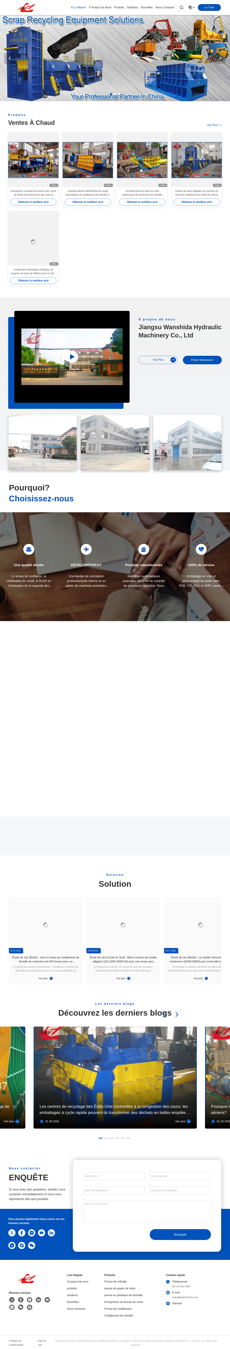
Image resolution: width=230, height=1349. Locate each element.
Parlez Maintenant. (202, 360)
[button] (111, 94)
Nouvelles (73, 1302)
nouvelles (147, 7)
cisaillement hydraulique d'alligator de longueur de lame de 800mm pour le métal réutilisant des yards (33, 271)
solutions (132, 7)
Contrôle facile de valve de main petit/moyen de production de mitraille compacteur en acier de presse (142, 193)
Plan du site (42, 1342)
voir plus (214, 125)
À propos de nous (100, 7)
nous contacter (164, 7)
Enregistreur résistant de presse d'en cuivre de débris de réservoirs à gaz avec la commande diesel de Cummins (33, 193)
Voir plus (45, 978)
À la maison (78, 7)
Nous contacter (76, 1308)
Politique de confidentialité (16, 1342)
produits (119, 7)
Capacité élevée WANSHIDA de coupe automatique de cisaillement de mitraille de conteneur (87, 193)
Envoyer (180, 1234)
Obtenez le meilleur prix (33, 202)
